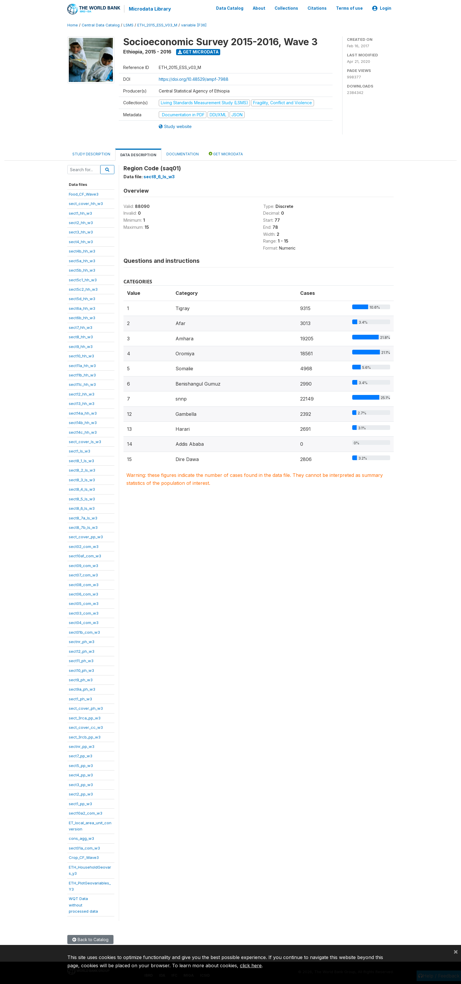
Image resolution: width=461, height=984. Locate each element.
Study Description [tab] (91, 154)
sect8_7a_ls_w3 (83, 517)
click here (251, 965)
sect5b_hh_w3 (82, 270)
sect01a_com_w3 (84, 847)
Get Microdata (198, 51)
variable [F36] (193, 25)
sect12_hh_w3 (81, 393)
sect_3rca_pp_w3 (85, 717)
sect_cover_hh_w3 (86, 203)
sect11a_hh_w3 (82, 365)
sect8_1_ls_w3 (81, 460)
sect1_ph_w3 (80, 698)
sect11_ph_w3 (81, 660)
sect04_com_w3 (83, 622)
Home (72, 25)
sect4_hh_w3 (81, 241)
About (259, 8)
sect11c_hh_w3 (82, 384)
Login (381, 8)
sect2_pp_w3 (81, 793)
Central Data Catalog (101, 25)
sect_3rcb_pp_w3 (85, 736)
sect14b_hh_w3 (83, 422)
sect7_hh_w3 (80, 326)
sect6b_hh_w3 (82, 317)
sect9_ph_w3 (81, 679)
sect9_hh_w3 (81, 346)
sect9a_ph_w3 (82, 689)
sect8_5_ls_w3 (82, 498)
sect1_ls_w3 (79, 450)
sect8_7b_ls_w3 (83, 527)
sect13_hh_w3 (81, 403)
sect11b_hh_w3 (82, 374)
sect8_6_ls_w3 (82, 508)
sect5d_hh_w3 (82, 298)
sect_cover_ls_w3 (85, 441)
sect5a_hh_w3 (82, 260)
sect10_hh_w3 (81, 355)
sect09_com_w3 (83, 565)
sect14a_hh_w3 (83, 412)
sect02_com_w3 (83, 546)
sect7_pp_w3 (80, 755)
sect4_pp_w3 (81, 774)
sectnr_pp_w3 (81, 746)
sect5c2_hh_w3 (83, 289)
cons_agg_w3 (81, 838)
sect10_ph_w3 (81, 669)
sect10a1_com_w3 (85, 555)
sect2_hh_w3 (81, 222)
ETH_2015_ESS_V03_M (157, 25)
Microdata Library (149, 9)
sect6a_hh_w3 (82, 308)
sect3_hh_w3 (81, 231)
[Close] (455, 951)
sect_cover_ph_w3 (86, 708)
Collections (286, 8)
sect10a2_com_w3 (85, 812)
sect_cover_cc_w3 (86, 727)
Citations (317, 8)
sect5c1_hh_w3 (83, 279)
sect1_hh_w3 (80, 212)
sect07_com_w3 (83, 574)
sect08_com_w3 (83, 584)
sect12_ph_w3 (81, 650)
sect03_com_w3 (83, 612)
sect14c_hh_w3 (83, 431)
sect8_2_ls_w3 (82, 469)
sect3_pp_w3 (81, 784)
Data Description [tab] (138, 154)
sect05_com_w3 (83, 603)
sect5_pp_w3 (81, 765)
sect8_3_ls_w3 (82, 479)
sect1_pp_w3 (80, 803)
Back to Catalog (90, 938)
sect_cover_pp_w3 (86, 536)
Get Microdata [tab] (226, 153)
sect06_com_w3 (83, 593)
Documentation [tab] (182, 154)
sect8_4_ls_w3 (82, 489)
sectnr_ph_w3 (81, 641)
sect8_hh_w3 (81, 336)
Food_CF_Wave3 (83, 193)
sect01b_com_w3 (84, 631)
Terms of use (349, 8)
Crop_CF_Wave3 (84, 857)
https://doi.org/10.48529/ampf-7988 (193, 78)
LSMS (128, 25)
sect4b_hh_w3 (82, 250)
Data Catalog (229, 8)
